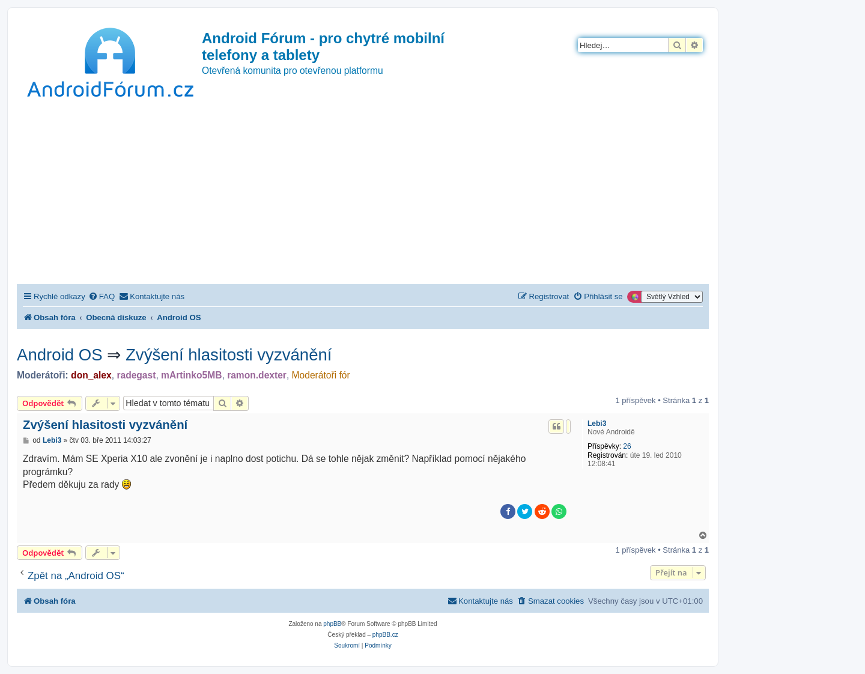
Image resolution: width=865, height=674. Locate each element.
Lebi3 (596, 423)
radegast (136, 375)
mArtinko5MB (191, 375)
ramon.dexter (257, 375)
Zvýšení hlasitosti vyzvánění (229, 354)
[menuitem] (101, 296)
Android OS (60, 354)
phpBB (332, 624)
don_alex (91, 375)
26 (627, 446)
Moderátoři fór (321, 375)
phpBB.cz (385, 634)
